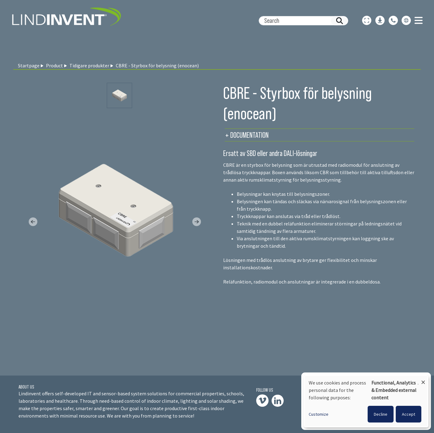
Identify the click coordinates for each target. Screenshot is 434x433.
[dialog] (366, 401)
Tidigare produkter (89, 65)
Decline (380, 414)
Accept (408, 414)
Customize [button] (318, 414)
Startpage (29, 65)
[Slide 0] (119, 95)
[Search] (301, 20)
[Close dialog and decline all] (423, 379)
